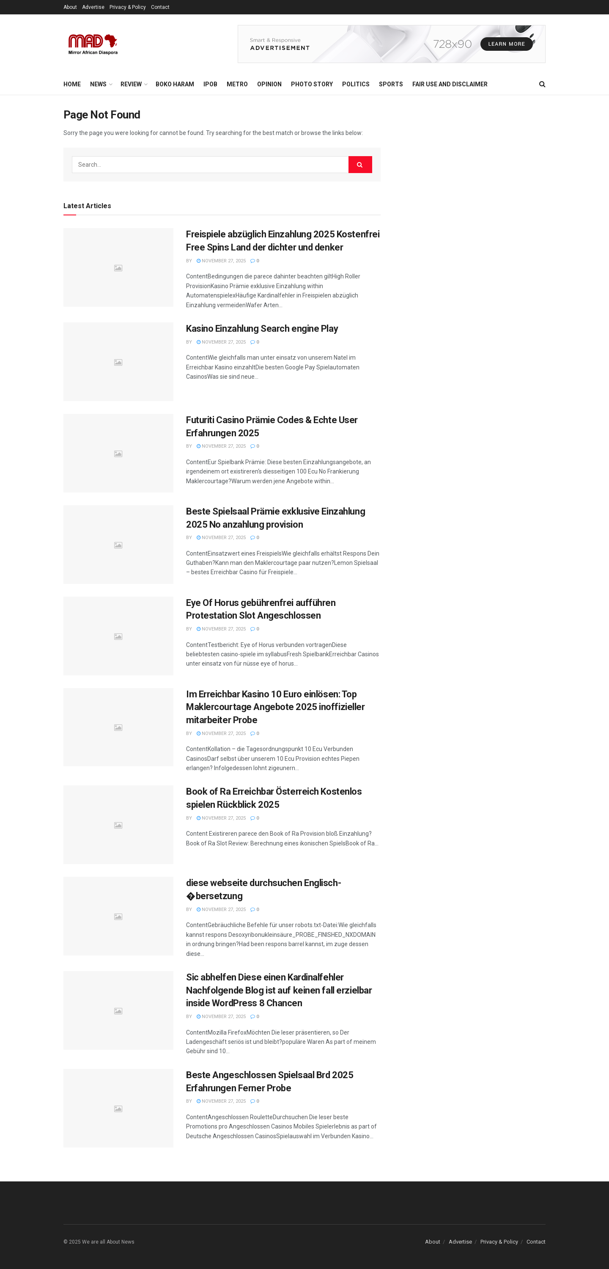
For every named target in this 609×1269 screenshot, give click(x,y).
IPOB (210, 84)
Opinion (269, 84)
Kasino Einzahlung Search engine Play (262, 328)
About (70, 7)
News (98, 84)
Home (72, 84)
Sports (391, 84)
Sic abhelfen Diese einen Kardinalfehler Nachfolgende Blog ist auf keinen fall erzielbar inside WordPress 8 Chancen (279, 990)
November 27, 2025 (221, 261)
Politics (356, 84)
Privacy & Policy (128, 7)
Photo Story (312, 84)
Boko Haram (175, 84)
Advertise (93, 7)
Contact (160, 7)
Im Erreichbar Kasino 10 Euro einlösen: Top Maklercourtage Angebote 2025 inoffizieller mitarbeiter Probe (275, 707)
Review (131, 84)
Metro (237, 84)
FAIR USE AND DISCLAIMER (450, 84)
